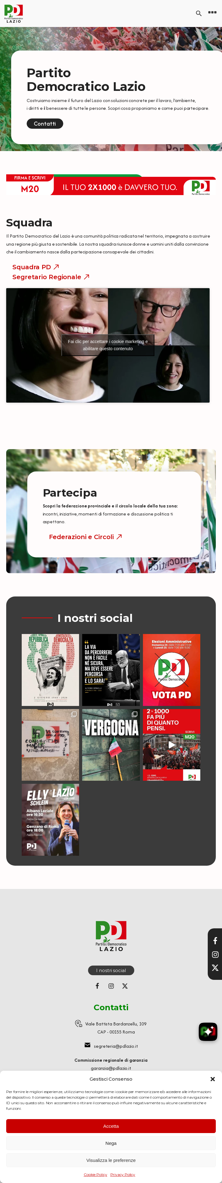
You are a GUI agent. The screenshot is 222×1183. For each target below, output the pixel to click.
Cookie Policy (95, 1174)
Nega (111, 1143)
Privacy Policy (122, 1174)
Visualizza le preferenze (111, 1160)
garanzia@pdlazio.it (111, 1068)
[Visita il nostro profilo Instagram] (215, 954)
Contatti (45, 123)
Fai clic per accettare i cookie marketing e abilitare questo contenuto (108, 345)
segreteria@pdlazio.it (116, 1046)
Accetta (111, 1126)
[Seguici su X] (215, 967)
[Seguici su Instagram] (111, 986)
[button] (213, 1079)
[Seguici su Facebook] (97, 986)
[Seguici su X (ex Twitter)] (125, 986)
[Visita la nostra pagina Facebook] (215, 940)
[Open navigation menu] (212, 13)
